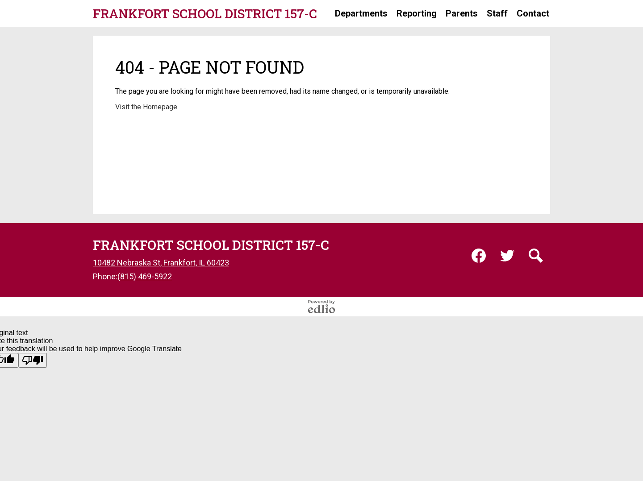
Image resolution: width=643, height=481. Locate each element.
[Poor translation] (32, 360)
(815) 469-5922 (144, 276)
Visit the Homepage (146, 107)
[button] (361, 13)
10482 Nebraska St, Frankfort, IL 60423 (161, 262)
